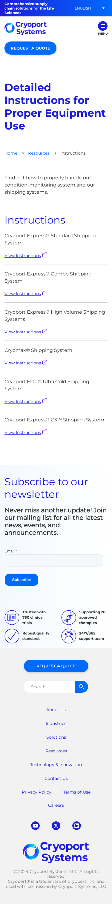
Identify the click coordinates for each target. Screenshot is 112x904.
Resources (39, 153)
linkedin (76, 825)
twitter (56, 825)
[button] (83, 8)
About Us (56, 709)
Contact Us (56, 778)
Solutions (56, 737)
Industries (56, 723)
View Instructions (25, 255)
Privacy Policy (36, 792)
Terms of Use (76, 792)
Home (10, 153)
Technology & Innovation (56, 764)
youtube (35, 825)
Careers (56, 805)
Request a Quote (30, 48)
